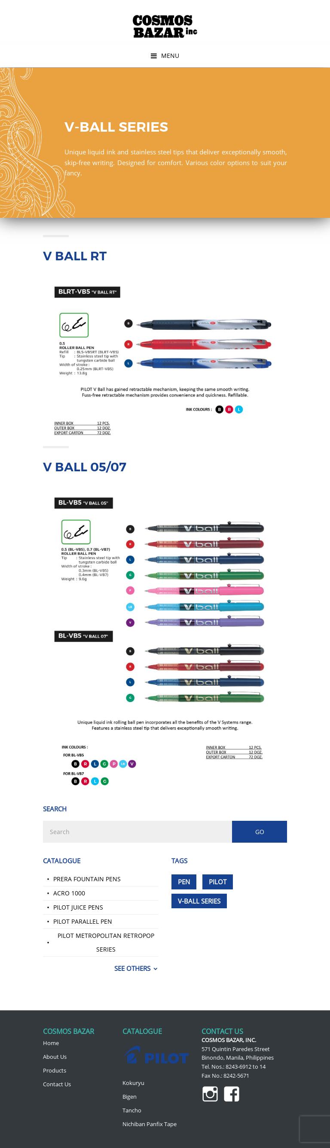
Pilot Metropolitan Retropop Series (106, 942)
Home (51, 1043)
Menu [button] (170, 55)
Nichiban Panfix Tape (149, 1124)
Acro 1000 (69, 893)
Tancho (131, 1110)
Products (54, 1070)
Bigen (129, 1096)
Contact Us (57, 1084)
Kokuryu (133, 1083)
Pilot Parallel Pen (82, 921)
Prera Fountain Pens (87, 879)
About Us (55, 1057)
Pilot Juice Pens (78, 907)
